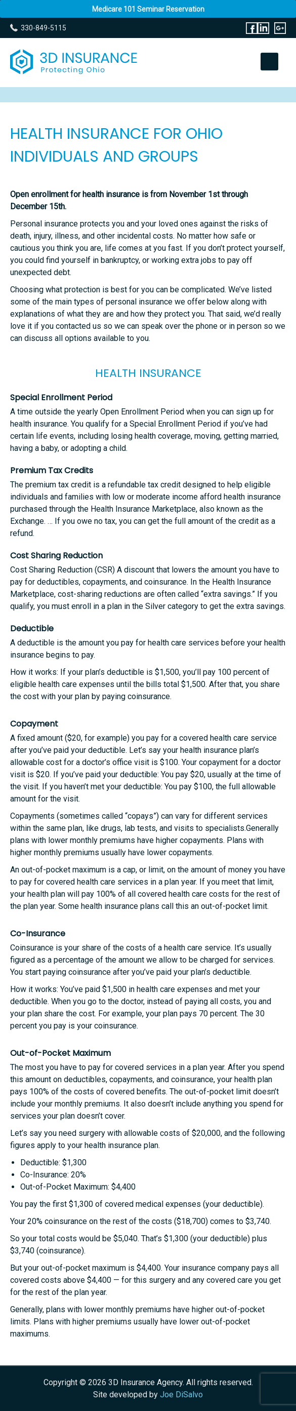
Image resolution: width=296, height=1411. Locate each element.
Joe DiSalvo (181, 1394)
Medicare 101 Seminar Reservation (148, 9)
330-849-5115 (43, 28)
